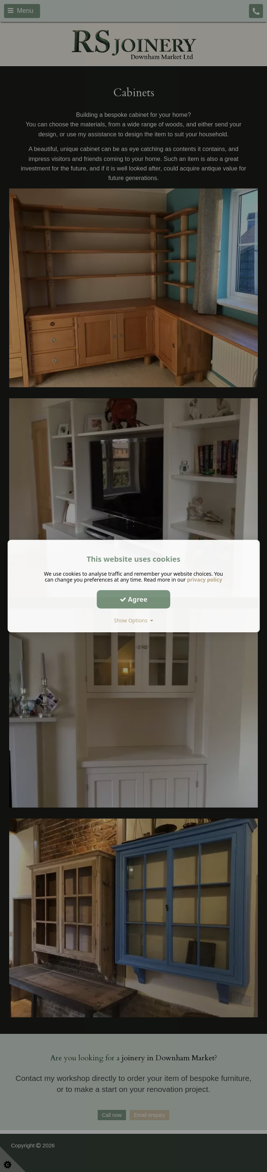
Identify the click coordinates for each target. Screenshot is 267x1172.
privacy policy (204, 579)
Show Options (133, 620)
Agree (134, 599)
